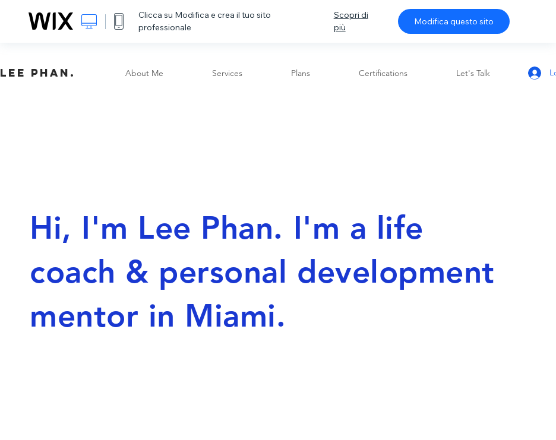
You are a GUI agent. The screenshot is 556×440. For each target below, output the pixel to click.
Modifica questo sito (454, 21)
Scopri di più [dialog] (351, 21)
